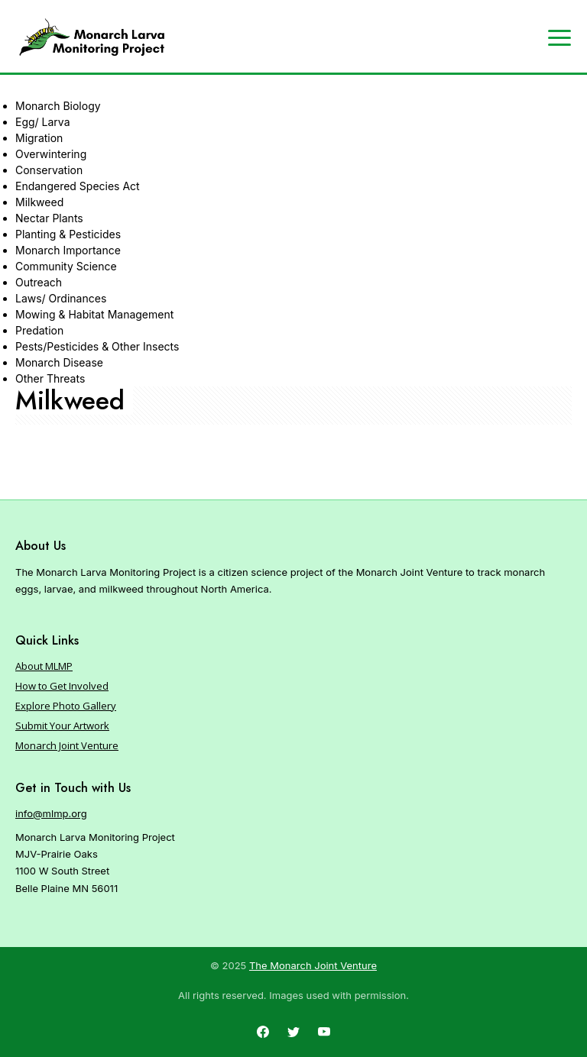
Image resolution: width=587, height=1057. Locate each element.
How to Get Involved (62, 686)
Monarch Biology (58, 105)
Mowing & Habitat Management (94, 314)
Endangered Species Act (77, 185)
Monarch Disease (59, 362)
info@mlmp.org (51, 813)
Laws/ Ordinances (60, 298)
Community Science (66, 266)
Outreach (38, 282)
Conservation (49, 169)
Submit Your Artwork (62, 725)
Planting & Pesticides (68, 234)
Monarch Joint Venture (66, 745)
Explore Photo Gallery (65, 706)
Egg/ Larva (42, 121)
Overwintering (50, 153)
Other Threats (50, 378)
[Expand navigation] (559, 36)
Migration (39, 137)
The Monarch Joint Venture (313, 965)
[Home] (91, 37)
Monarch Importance (68, 250)
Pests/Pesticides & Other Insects (97, 346)
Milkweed (39, 202)
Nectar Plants (49, 218)
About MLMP (44, 666)
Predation (39, 330)
